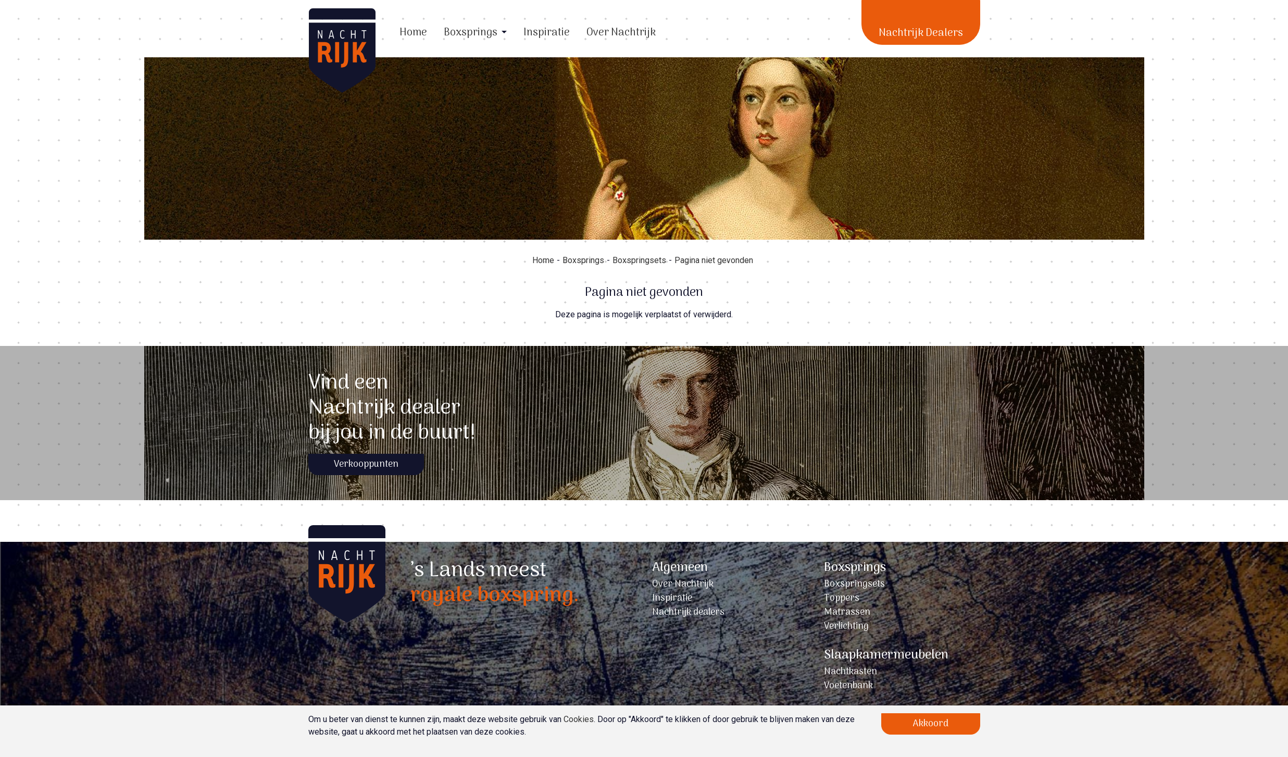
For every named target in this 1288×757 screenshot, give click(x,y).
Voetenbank (848, 685)
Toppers (841, 598)
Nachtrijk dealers (688, 612)
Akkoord (930, 723)
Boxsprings (470, 32)
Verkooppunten (366, 464)
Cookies (579, 719)
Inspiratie (546, 32)
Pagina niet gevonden (713, 260)
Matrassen (847, 612)
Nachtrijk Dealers (921, 33)
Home (413, 32)
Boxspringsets (639, 260)
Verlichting (846, 626)
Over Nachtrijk (621, 32)
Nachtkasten (850, 671)
